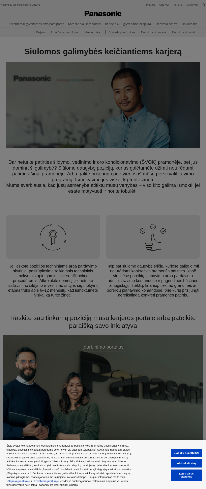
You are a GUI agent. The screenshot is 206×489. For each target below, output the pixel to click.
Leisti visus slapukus (186, 475)
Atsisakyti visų (186, 463)
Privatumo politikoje (46, 481)
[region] (103, 464)
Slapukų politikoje (18, 481)
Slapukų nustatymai (186, 452)
